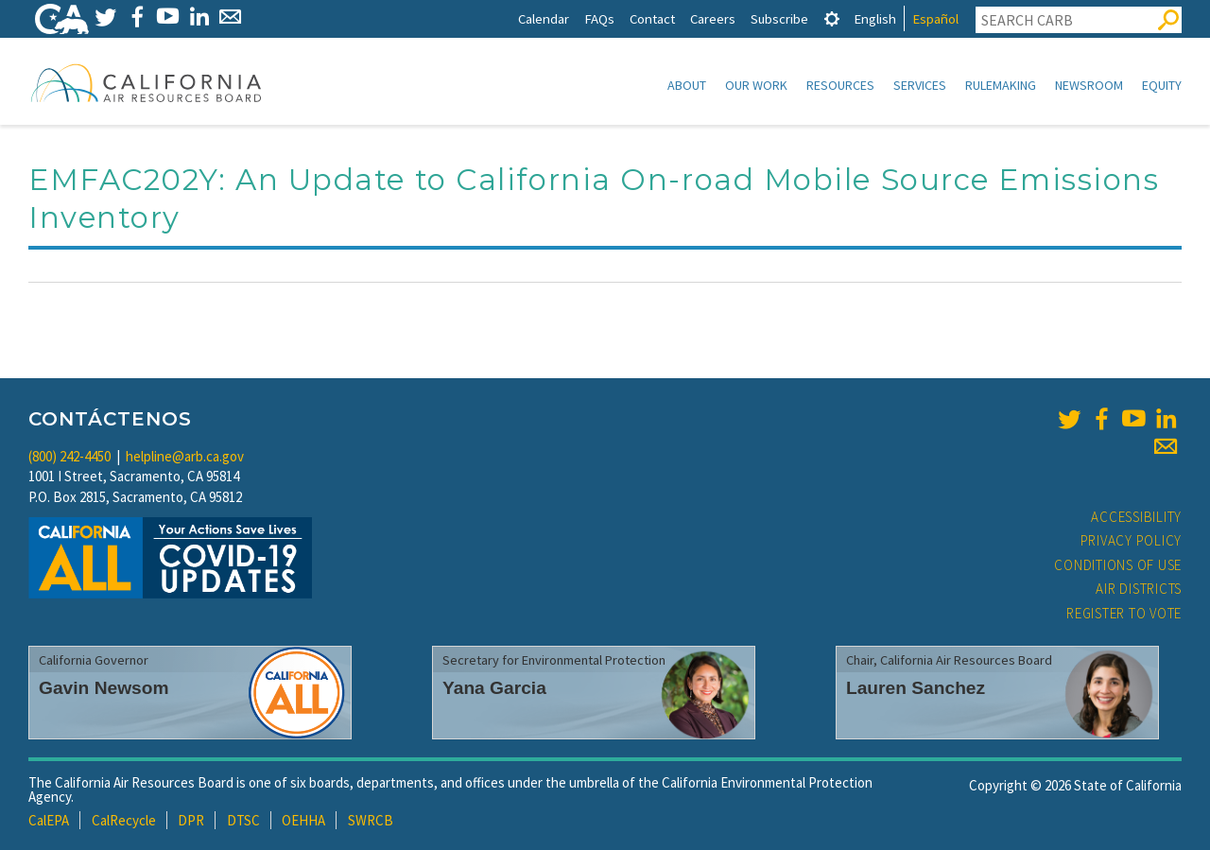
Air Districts (1139, 589)
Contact (652, 18)
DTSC (243, 820)
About (686, 85)
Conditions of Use (1118, 565)
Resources (840, 85)
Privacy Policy (1131, 540)
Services (919, 85)
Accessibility (1136, 517)
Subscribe (779, 18)
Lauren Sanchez (915, 688)
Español (935, 18)
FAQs (599, 18)
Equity (1162, 85)
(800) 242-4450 (69, 456)
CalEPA (48, 820)
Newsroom (1089, 85)
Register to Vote (1124, 613)
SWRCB (370, 820)
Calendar (543, 18)
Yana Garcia (494, 688)
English (875, 18)
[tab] (831, 18)
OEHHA (303, 820)
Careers (712, 18)
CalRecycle (124, 820)
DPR (191, 820)
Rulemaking (1000, 85)
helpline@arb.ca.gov (185, 456)
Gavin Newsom (104, 688)
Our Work (756, 85)
